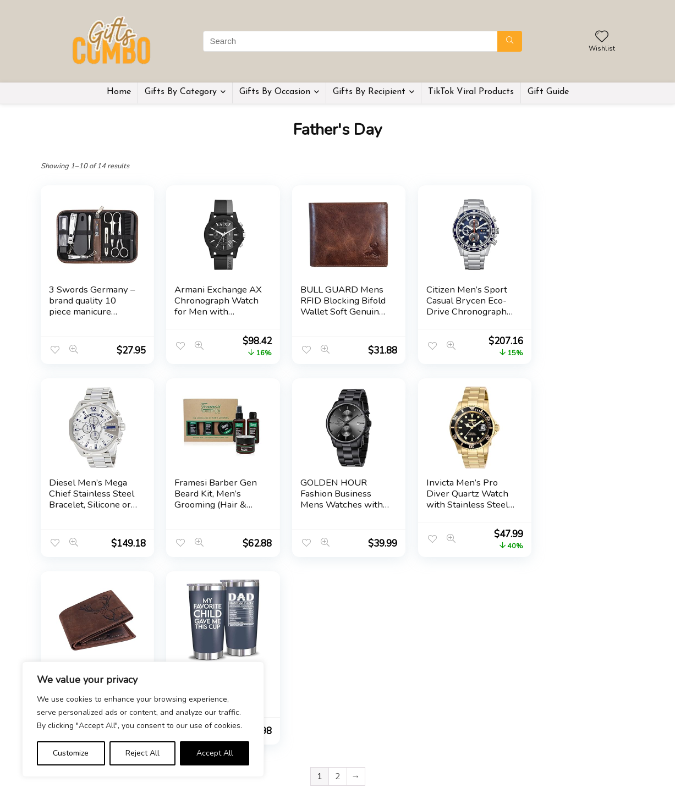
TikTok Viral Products (471, 91)
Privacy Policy (364, 741)
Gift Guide (548, 91)
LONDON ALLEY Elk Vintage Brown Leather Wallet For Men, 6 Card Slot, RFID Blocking (455, 504)
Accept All (214, 753)
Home (119, 91)
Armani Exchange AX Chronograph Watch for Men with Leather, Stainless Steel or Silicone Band (211, 317)
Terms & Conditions (375, 756)
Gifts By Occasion (274, 91)
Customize (71, 753)
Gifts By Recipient (369, 91)
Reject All (142, 753)
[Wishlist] (601, 37)
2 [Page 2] (338, 589)
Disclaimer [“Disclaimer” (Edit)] (359, 772)
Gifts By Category (181, 91)
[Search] (509, 41)
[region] (143, 719)
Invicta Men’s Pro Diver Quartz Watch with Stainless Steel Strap (332, 499)
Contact (272, 772)
